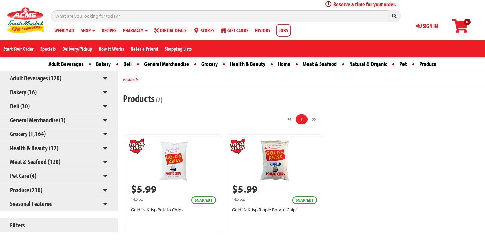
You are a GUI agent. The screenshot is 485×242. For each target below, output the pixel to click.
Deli (127, 64)
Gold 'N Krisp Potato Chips (157, 210)
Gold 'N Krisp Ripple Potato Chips (265, 210)
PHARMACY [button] (135, 30)
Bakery (103, 64)
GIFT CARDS (234, 30)
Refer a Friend (144, 48)
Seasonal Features (31, 203)
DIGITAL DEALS (170, 30)
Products (131, 79)
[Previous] (289, 119)
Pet (403, 64)
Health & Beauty (247, 64)
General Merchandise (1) (37, 120)
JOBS (283, 30)
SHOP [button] (88, 30)
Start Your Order (18, 48)
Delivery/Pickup (77, 48)
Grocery (209, 64)
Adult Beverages (66, 64)
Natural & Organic (368, 64)
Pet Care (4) (23, 175)
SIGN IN (427, 26)
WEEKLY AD (64, 30)
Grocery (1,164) (28, 133)
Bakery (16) (23, 92)
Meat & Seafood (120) (35, 161)
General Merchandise (166, 64)
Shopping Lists (178, 48)
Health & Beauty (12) (34, 148)
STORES (203, 30)
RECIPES (109, 30)
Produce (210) (26, 190)
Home (284, 64)
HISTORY (262, 30)
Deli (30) (20, 106)
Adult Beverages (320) (35, 78)
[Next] (314, 119)
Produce (428, 64)
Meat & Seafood (320, 64)
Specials (48, 48)
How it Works (111, 48)
